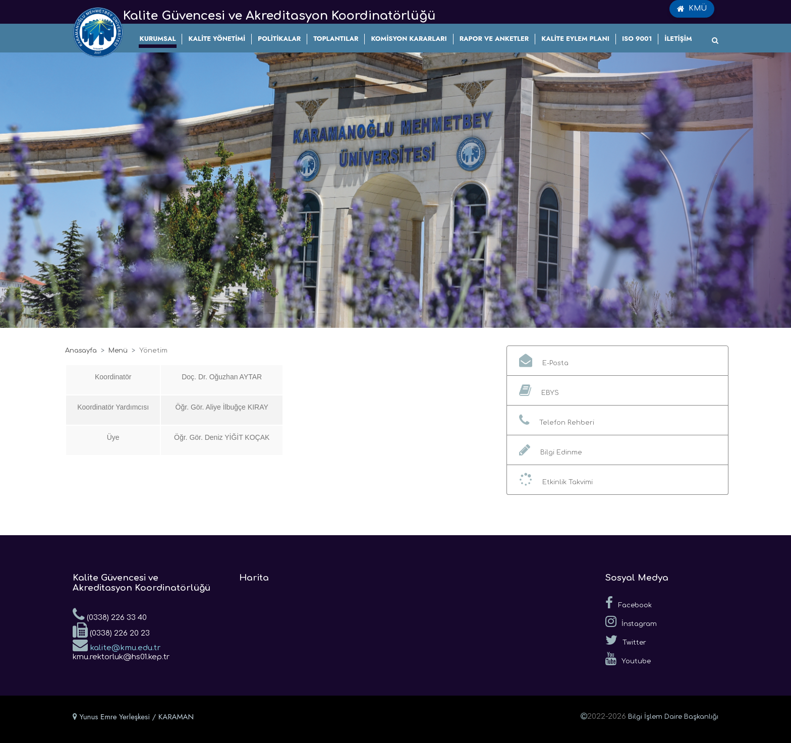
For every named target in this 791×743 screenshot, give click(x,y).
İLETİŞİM (678, 38)
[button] (617, 361)
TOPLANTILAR (335, 38)
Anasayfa (81, 350)
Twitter (625, 640)
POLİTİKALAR (279, 38)
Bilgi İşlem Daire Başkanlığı (673, 716)
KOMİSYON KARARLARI (408, 38)
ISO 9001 (637, 38)
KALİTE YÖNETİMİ (216, 38)
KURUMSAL (158, 38)
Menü (118, 350)
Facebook (628, 602)
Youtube (628, 658)
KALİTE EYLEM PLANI (575, 38)
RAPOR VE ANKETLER (494, 38)
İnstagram (631, 621)
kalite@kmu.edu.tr (116, 644)
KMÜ (692, 9)
